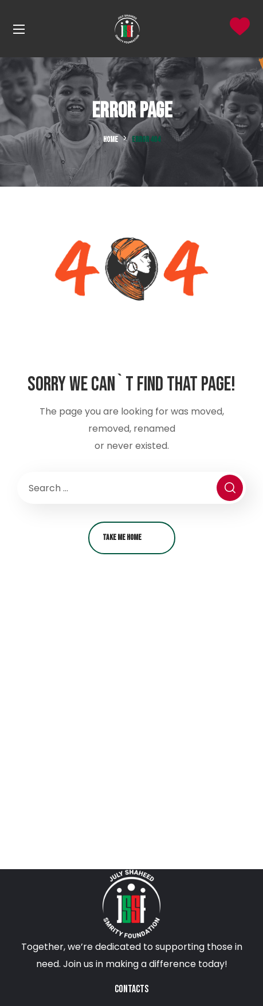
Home (110, 139)
